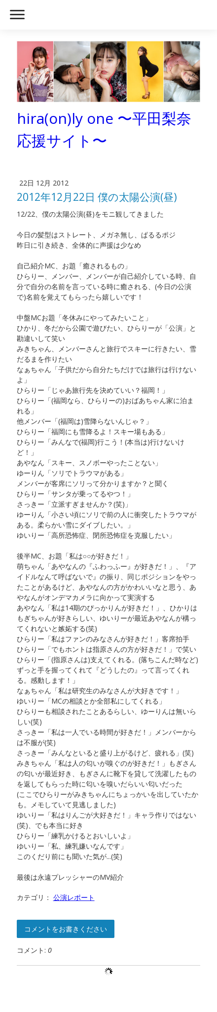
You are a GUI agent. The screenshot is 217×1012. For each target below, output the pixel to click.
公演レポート (74, 897)
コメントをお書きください (65, 929)
